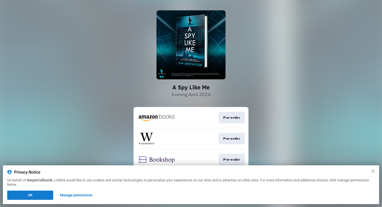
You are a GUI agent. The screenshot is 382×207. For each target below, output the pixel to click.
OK (30, 195)
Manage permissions (76, 195)
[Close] (373, 171)
